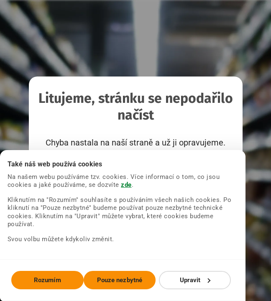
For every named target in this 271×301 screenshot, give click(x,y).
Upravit (216, 280)
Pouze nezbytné (132, 280)
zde (94, 193)
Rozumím (51, 280)
